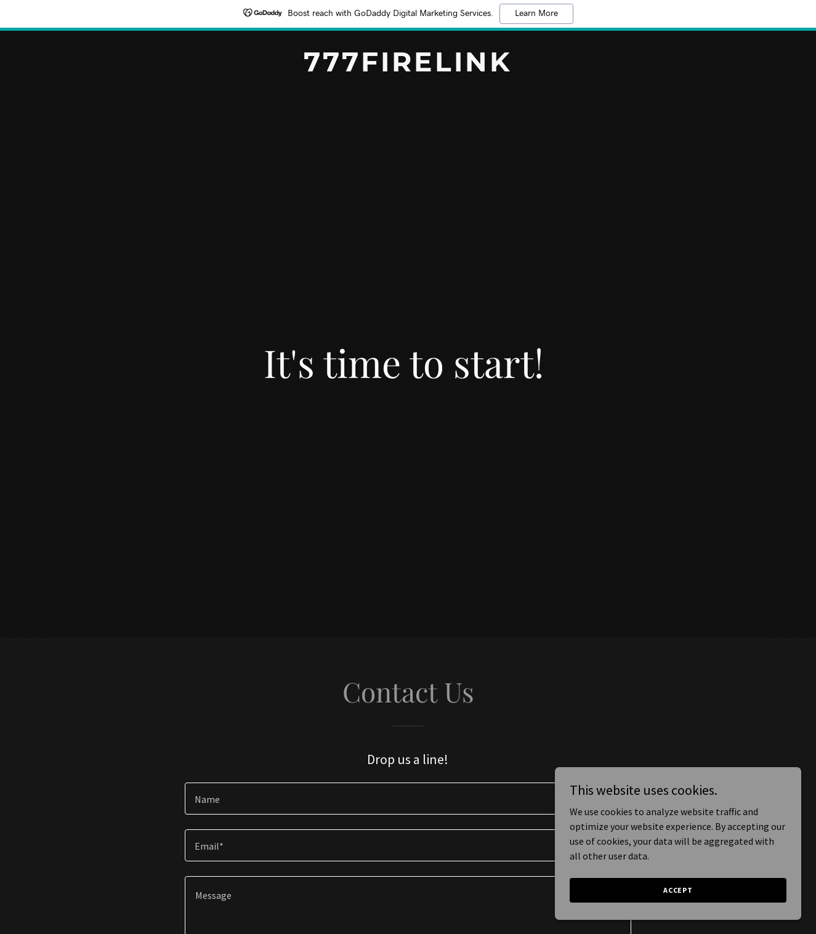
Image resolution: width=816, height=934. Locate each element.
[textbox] (408, 799)
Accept (678, 890)
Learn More (536, 13)
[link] (408, 68)
